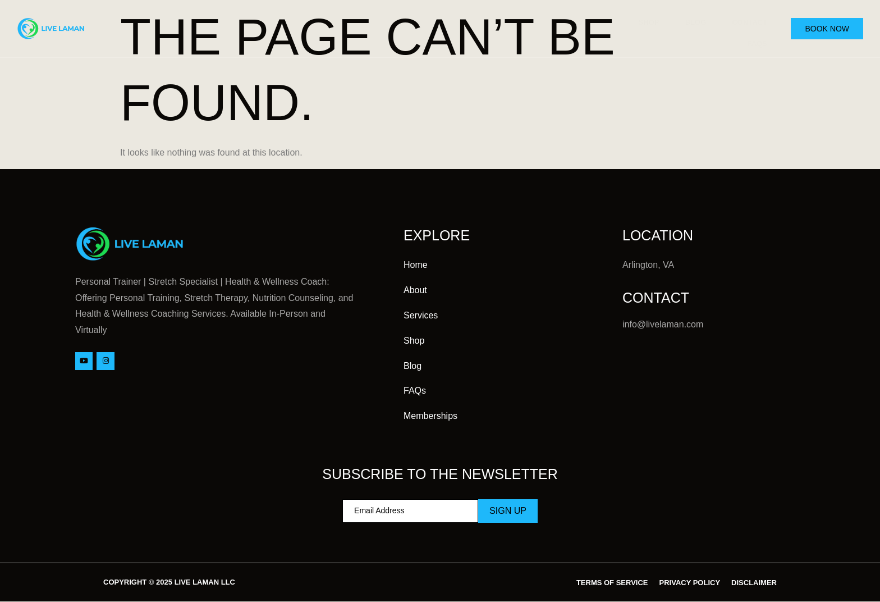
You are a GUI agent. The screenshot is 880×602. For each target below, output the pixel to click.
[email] (410, 511)
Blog (689, 20)
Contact (745, 20)
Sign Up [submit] (507, 511)
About (512, 20)
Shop (640, 20)
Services (577, 20)
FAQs (753, 37)
